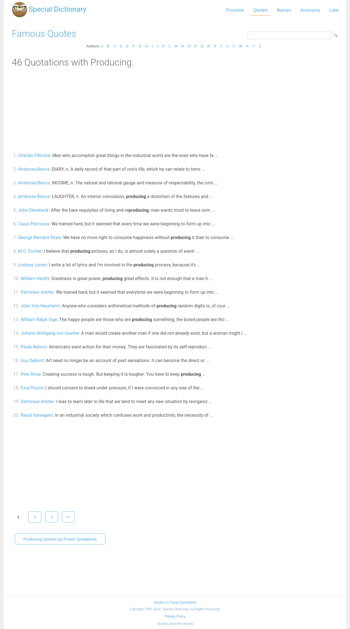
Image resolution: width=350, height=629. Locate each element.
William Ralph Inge (39, 319)
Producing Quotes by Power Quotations (60, 539)
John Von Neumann (40, 306)
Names (284, 10)
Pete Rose (31, 374)
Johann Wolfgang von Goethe (50, 333)
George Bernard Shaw (39, 237)
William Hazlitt (35, 278)
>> (68, 517)
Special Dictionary (57, 9)
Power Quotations (183, 602)
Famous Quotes (44, 33)
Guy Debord (32, 360)
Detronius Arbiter (37, 401)
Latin (334, 10)
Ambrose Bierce (34, 169)
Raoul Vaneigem (37, 415)
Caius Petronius (33, 223)
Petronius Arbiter (37, 292)
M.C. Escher (30, 251)
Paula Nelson (34, 347)
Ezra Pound (32, 388)
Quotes (260, 10)
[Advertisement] (175, 110)
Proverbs (235, 10)
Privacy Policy (175, 616)
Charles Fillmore (34, 155)
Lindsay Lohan (32, 264)
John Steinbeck (33, 210)
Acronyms (310, 10)
